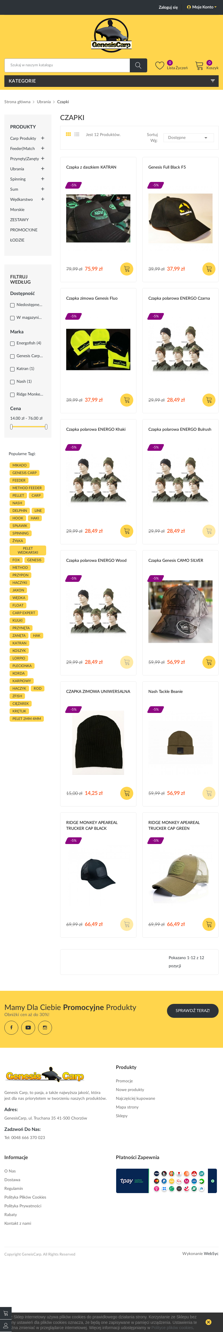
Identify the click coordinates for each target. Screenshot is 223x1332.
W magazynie (30, 318)
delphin (19, 510)
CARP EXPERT (23, 613)
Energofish (29, 343)
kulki (17, 620)
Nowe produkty (130, 1090)
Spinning (18, 179)
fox (16, 560)
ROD (38, 688)
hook (17, 518)
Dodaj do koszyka (126, 269)
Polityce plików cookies (172, 1327)
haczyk (19, 688)
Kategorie (22, 81)
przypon (20, 575)
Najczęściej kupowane (135, 1099)
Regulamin (13, 1189)
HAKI (35, 518)
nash (17, 503)
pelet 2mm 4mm (26, 718)
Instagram (45, 1028)
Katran (25, 369)
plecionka (22, 666)
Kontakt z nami (17, 1224)
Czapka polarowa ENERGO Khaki (95, 430)
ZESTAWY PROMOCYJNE (23, 225)
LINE (38, 510)
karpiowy (21, 681)
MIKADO (19, 465)
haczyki (19, 582)
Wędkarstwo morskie (21, 205)
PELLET (18, 495)
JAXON (18, 590)
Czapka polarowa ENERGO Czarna (179, 298)
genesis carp (24, 473)
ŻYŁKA (17, 541)
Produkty (23, 127)
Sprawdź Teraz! (193, 1011)
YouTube (28, 1028)
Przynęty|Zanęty (24, 159)
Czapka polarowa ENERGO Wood (96, 561)
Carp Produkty (23, 139)
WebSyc (211, 1254)
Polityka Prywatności (22, 1206)
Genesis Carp (30, 356)
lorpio (18, 658)
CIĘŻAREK (20, 703)
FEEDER (19, 480)
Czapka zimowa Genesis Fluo (92, 298)
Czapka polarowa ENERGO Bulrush (179, 430)
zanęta (19, 635)
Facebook (11, 1028)
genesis (34, 560)
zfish (17, 696)
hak (36, 635)
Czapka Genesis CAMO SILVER (175, 561)
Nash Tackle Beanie (165, 692)
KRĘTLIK (19, 711)
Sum (14, 189)
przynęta (21, 628)
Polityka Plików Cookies (25, 1197)
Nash (24, 382)
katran (19, 643)
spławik (19, 526)
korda (18, 673)
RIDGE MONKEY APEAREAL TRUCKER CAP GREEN (174, 826)
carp (36, 495)
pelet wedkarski (28, 550)
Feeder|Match (22, 149)
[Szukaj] (75, 65)
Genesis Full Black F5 (167, 167)
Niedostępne (30, 305)
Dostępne (188, 137)
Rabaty (10, 1215)
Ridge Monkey (30, 394)
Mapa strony (127, 1107)
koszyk (19, 650)
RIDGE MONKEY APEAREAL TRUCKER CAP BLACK (92, 826)
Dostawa (12, 1180)
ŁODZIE (17, 240)
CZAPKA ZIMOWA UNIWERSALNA (98, 692)
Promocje (124, 1081)
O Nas (10, 1171)
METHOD (20, 567)
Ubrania (17, 169)
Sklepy (121, 1116)
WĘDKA (18, 598)
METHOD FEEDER (27, 488)
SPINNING (20, 533)
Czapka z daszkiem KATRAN (91, 167)
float (18, 605)
